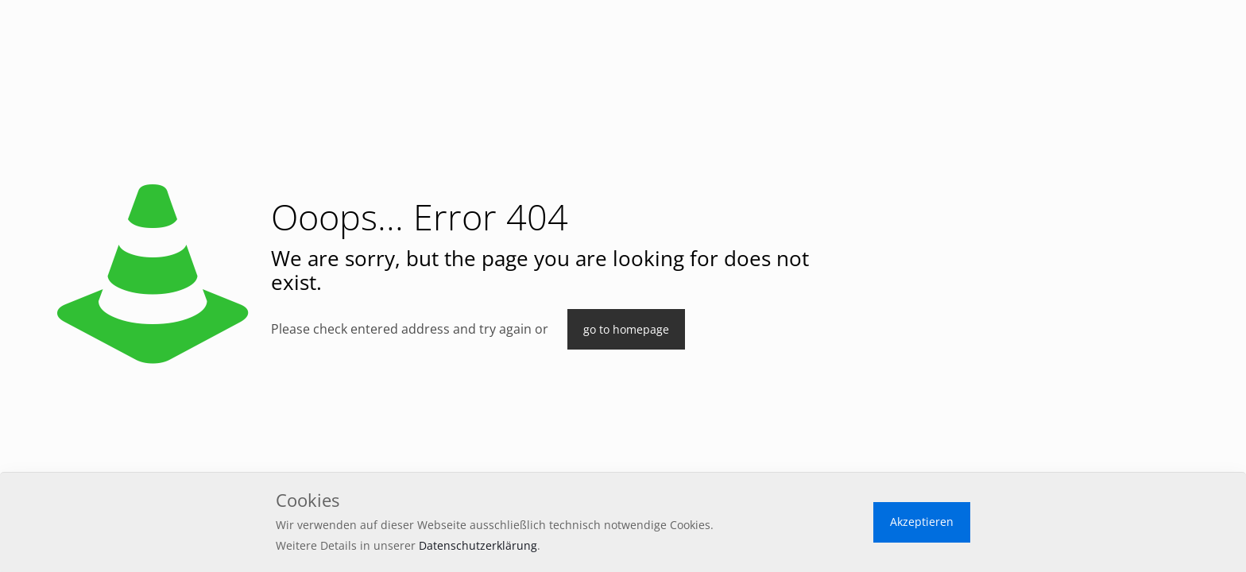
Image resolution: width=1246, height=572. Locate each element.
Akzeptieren (922, 521)
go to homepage (626, 329)
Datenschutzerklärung (478, 545)
